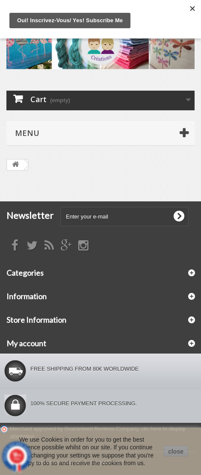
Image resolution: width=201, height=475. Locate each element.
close (175, 451)
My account (26, 343)
